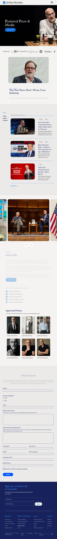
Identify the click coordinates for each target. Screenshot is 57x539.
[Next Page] (14, 186)
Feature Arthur (10, 32)
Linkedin (49, 519)
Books (6, 526)
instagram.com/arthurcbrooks (16, 295)
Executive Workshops (22, 521)
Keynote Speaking (22, 519)
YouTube (49, 523)
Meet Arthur (8, 519)
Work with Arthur (9, 521)
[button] (26, 245)
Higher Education (22, 523)
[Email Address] (23, 504)
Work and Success (38, 519)
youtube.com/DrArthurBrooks (16, 303)
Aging (35, 526)
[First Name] (23, 499)
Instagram (49, 521)
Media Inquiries (21, 526)
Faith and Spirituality (38, 528)
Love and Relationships (39, 521)
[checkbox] (28, 399)
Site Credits (40, 534)
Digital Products (8, 528)
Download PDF (11, 280)
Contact (36, 533)
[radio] (28, 398)
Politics (35, 523)
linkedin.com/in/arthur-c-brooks (16, 300)
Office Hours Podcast (10, 523)
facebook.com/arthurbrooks (15, 297)
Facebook (49, 526)
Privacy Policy (22, 534)
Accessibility (30, 533)
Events (19, 528)
